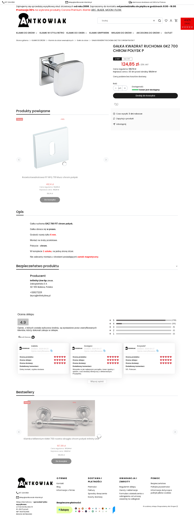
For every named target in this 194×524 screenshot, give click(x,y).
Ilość (115, 83)
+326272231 (36, 292)
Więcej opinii (97, 381)
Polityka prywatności (160, 486)
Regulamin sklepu (127, 486)
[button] (159, 20)
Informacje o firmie (66, 490)
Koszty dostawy (95, 497)
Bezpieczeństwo (158, 483)
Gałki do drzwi (82, 40)
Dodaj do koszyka (145, 95)
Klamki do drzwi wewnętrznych (61, 40)
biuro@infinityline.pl (40, 295)
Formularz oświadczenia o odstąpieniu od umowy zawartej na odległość (131, 496)
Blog (58, 486)
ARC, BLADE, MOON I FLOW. (106, 10)
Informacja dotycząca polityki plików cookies (161, 491)
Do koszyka (50, 199)
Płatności (92, 486)
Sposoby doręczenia (97, 493)
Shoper (173, 506)
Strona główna (22, 40)
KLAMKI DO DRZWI (38, 40)
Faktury (91, 490)
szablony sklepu (151, 506)
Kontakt (60, 483)
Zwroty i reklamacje (128, 490)
